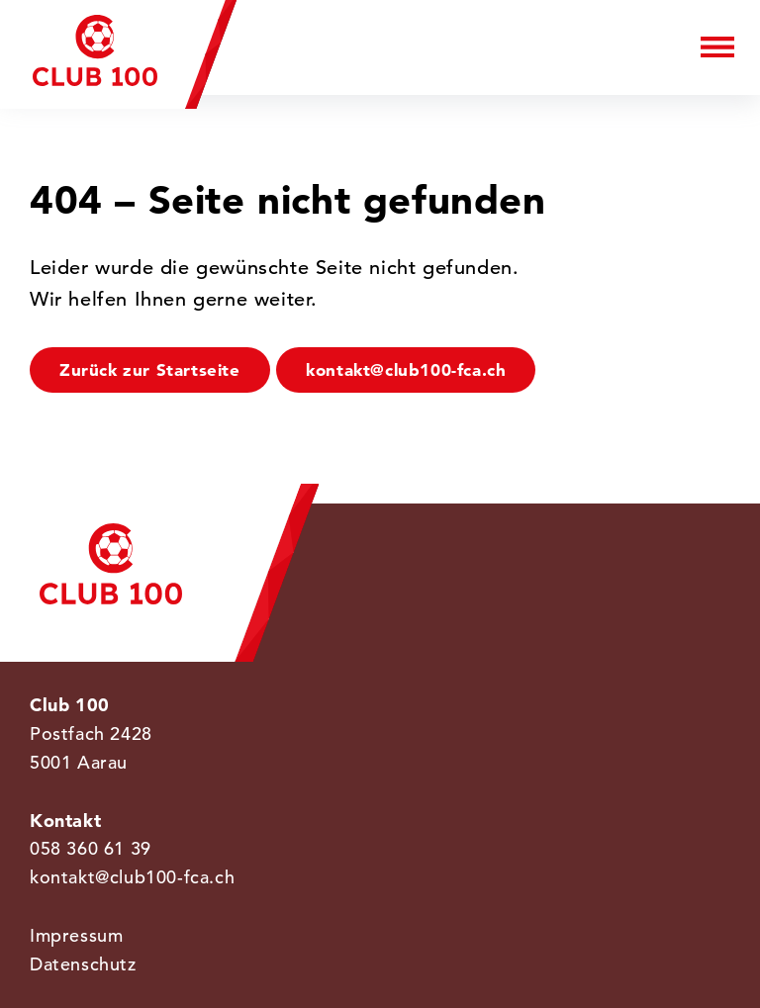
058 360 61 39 (90, 848)
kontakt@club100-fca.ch (406, 369)
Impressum (76, 935)
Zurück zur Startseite (149, 369)
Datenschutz (83, 964)
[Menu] (717, 46)
